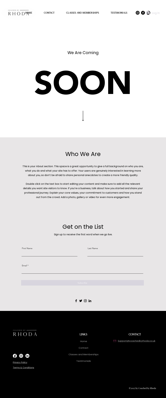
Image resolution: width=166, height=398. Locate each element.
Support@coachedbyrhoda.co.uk (136, 340)
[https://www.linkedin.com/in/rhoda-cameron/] (27, 356)
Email (24, 265)
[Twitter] (81, 301)
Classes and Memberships (83, 354)
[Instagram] (85, 301)
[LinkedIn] (90, 301)
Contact (83, 347)
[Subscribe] (82, 283)
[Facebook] (76, 301)
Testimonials (83, 361)
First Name (27, 248)
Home (83, 341)
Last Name (93, 248)
